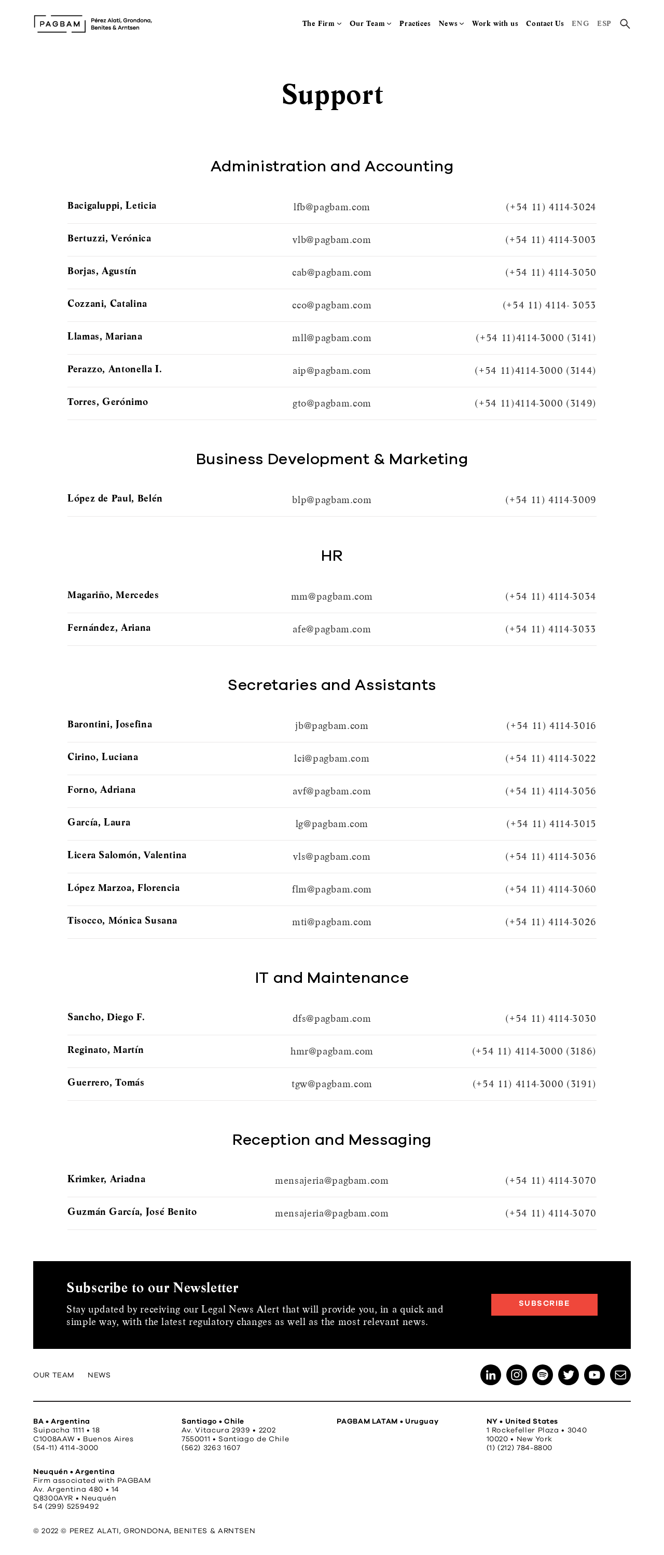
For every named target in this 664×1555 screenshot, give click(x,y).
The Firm (318, 24)
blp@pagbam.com (331, 499)
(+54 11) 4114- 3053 (550, 305)
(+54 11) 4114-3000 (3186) (534, 1051)
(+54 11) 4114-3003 (551, 239)
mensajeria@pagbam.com (332, 1180)
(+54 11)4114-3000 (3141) (536, 337)
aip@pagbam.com (332, 370)
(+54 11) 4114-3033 (551, 629)
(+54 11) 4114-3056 (551, 791)
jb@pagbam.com (331, 725)
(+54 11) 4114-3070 (551, 1180)
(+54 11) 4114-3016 (551, 725)
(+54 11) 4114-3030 (551, 1018)
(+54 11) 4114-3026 (551, 921)
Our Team (367, 24)
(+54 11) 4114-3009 (551, 499)
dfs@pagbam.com (332, 1018)
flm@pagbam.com (332, 889)
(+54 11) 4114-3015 (551, 823)
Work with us (495, 24)
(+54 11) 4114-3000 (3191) (535, 1083)
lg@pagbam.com (332, 823)
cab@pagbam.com (332, 272)
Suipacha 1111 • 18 (66, 1430)
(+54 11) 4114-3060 (551, 889)
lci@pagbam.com (331, 758)
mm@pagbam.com (332, 596)
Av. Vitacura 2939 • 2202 (228, 1430)
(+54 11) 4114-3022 (551, 758)
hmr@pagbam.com (332, 1051)
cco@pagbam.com (331, 305)
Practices (415, 24)
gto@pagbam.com (332, 403)
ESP (604, 24)
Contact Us (545, 24)
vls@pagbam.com (331, 856)
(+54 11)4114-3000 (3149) (535, 403)
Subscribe (545, 1303)
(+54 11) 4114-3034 (551, 596)
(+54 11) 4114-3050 (551, 272)
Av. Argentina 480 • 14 (76, 1489)
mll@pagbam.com (331, 337)
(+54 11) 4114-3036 (551, 856)
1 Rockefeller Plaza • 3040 (537, 1430)
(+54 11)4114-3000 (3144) (535, 370)
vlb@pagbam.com (332, 239)
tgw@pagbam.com (332, 1083)
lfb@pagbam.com (332, 206)
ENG (580, 24)
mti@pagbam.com (332, 921)
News (448, 24)
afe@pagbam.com (332, 629)
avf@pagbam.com (332, 791)
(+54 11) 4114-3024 (551, 206)
